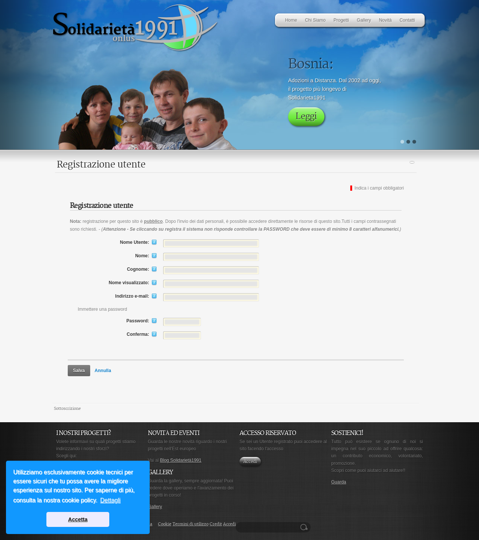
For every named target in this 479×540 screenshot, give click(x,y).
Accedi (250, 461)
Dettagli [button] (110, 500)
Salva (79, 370)
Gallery (155, 506)
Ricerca (305, 527)
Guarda (338, 482)
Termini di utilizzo (190, 524)
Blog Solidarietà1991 (180, 460)
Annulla (103, 370)
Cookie (164, 524)
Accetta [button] (78, 519)
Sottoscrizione (67, 408)
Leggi (306, 116)
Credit (216, 524)
